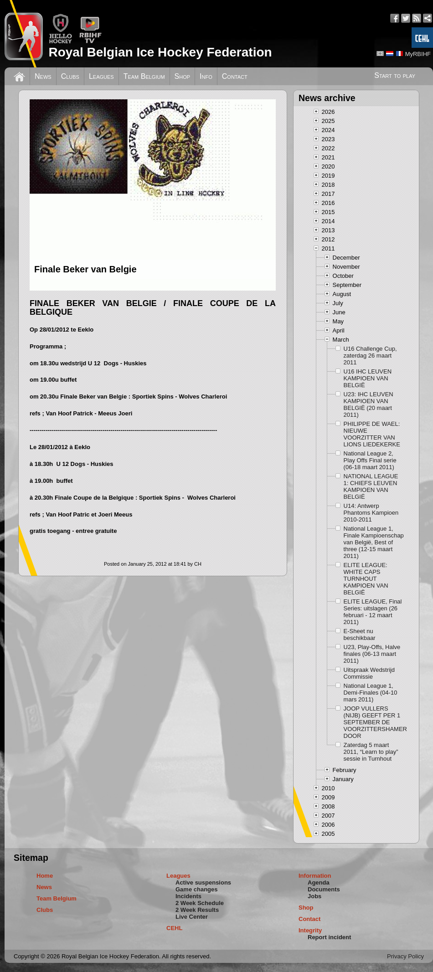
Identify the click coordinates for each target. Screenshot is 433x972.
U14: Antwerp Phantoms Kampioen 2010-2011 (371, 512)
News (43, 76)
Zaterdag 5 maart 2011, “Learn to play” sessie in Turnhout (371, 752)
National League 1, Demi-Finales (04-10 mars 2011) (370, 692)
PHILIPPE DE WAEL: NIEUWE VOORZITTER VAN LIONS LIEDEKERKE (372, 434)
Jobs (314, 896)
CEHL (174, 928)
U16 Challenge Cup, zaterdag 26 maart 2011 (370, 355)
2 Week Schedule (199, 903)
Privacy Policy (405, 956)
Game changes (196, 889)
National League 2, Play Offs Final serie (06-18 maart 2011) (370, 460)
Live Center (191, 916)
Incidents (188, 896)
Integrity (310, 930)
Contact (234, 76)
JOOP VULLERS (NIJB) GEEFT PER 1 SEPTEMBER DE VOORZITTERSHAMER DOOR (374, 722)
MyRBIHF (418, 54)
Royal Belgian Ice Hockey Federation (160, 52)
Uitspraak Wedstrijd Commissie (369, 673)
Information (315, 875)
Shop (183, 76)
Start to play (394, 75)
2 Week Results (197, 909)
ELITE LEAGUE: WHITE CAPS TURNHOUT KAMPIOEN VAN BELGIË (366, 579)
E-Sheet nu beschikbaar (360, 634)
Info (206, 76)
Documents (324, 889)
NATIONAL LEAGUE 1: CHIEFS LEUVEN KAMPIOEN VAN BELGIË (371, 486)
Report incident (329, 937)
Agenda (319, 882)
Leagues (101, 76)
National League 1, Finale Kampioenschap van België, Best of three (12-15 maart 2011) (374, 542)
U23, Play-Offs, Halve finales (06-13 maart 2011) (372, 654)
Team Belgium (144, 76)
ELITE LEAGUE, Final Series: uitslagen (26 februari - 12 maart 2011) (373, 611)
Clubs (70, 76)
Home (44, 875)
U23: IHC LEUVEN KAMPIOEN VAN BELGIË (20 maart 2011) (368, 404)
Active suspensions (203, 882)
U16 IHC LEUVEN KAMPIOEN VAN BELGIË (368, 378)
